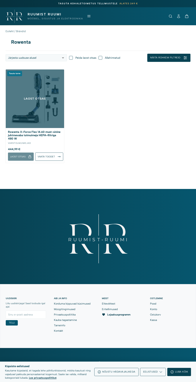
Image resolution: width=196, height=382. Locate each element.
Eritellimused (110, 309)
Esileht (10, 31)
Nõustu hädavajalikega (116, 372)
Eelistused (153, 372)
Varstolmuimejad (19, 143)
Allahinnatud (109, 58)
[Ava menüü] (89, 16)
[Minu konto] (178, 16)
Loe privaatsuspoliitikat (43, 377)
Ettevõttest (108, 303)
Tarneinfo (59, 325)
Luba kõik (179, 372)
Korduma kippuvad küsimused (72, 303)
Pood (153, 303)
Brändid (21, 31)
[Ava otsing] (170, 16)
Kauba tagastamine (65, 320)
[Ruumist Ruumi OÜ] (44, 16)
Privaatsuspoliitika (65, 314)
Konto (153, 309)
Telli (12, 322)
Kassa (153, 320)
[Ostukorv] (186, 16)
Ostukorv (155, 314)
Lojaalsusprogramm (116, 314)
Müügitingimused (64, 309)
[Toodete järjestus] (36, 57)
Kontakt (58, 330)
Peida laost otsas (82, 58)
